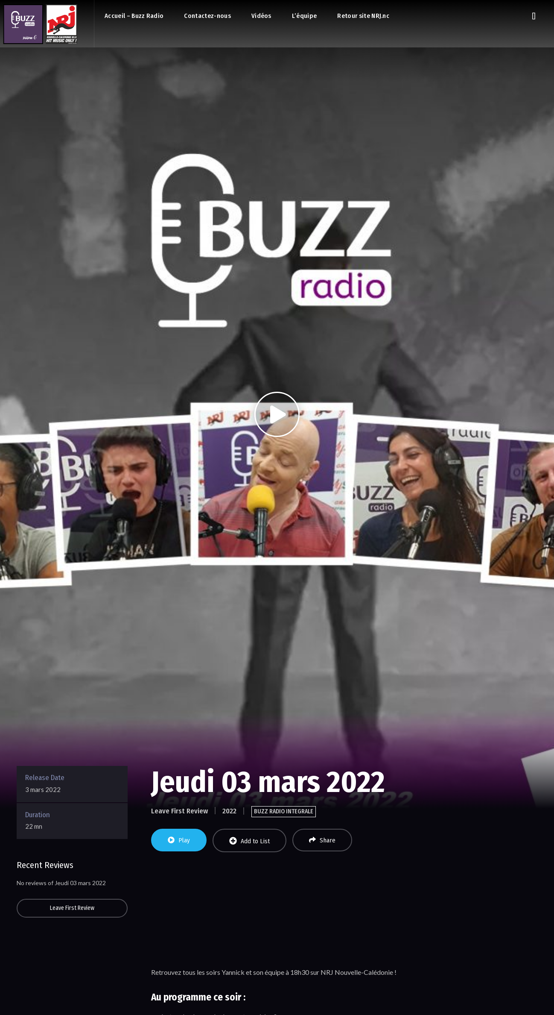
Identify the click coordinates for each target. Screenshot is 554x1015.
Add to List (249, 841)
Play (179, 840)
